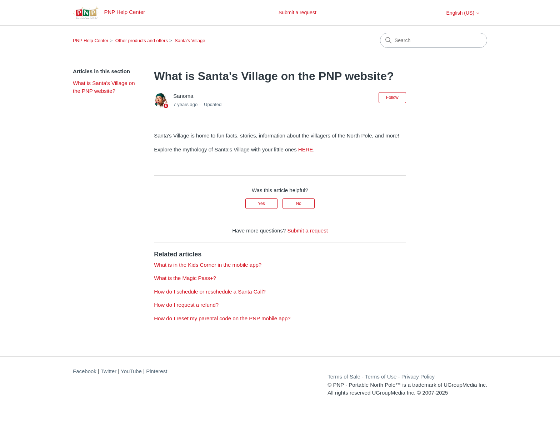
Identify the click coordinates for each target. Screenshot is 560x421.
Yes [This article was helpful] (261, 203)
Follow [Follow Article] (392, 97)
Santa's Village (190, 40)
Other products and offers (141, 40)
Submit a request (297, 12)
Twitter (108, 371)
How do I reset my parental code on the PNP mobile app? (222, 318)
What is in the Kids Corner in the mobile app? (207, 265)
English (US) (463, 13)
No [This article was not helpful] (298, 203)
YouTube (131, 371)
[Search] (433, 40)
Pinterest (156, 371)
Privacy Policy (418, 377)
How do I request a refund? (186, 305)
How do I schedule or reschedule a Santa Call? (210, 292)
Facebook (84, 371)
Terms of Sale (344, 377)
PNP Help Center (90, 40)
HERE (305, 149)
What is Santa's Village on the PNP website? (104, 87)
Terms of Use (380, 377)
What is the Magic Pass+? (185, 278)
